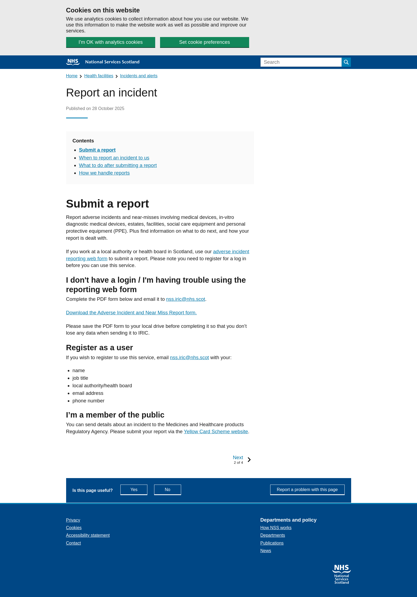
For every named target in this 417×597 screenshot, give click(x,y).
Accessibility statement (88, 535)
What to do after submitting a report (118, 165)
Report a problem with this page (307, 489)
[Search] (301, 62)
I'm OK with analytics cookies (111, 42)
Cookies (74, 527)
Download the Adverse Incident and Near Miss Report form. (131, 312)
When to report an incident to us (114, 158)
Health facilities (98, 76)
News (265, 550)
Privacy (73, 520)
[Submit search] (346, 62)
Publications (272, 543)
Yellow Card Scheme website (216, 431)
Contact (73, 543)
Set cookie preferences (204, 42)
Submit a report (97, 150)
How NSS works (276, 527)
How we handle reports (104, 173)
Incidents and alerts (139, 76)
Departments (272, 535)
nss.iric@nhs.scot (185, 299)
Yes (138, 489)
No (173, 489)
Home (72, 76)
